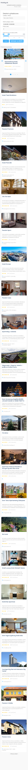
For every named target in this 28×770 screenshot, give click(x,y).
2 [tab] (13, 74)
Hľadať (5, 41)
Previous (2, 61)
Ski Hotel (5, 534)
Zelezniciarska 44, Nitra (8, 141)
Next (26, 61)
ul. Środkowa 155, (6, 647)
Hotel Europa (6, 264)
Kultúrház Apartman (8, 602)
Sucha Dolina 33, (6, 546)
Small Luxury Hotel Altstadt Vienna (13, 568)
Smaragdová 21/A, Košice (8, 208)
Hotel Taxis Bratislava (9, 95)
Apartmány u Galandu (9, 331)
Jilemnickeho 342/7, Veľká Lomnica (8, 750)
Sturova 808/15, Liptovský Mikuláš (8, 277)
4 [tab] (17, 74)
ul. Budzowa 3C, (6, 411)
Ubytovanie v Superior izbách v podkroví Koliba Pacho (12, 366)
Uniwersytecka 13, (6, 681)
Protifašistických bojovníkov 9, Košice (9, 243)
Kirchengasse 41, (6, 580)
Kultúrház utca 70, (6, 614)
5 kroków (5, 433)
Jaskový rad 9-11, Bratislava (9, 107)
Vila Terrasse (6, 196)
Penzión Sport (6, 230)
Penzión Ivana (6, 298)
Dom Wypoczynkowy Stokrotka (12, 635)
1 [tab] (10, 74)
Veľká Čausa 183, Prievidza (8, 377)
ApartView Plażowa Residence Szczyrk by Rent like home (12, 467)
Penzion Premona (7, 129)
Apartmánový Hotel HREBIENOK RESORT (11, 62)
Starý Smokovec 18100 (10, 69)
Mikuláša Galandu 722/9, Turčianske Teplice (8, 344)
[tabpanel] (14, 60)
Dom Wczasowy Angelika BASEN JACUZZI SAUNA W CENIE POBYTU (13, 400)
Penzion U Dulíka (7, 703)
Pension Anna (6, 737)
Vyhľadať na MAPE (17, 41)
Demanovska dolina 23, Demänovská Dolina (8, 175)
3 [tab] (15, 74)
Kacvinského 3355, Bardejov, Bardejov (9, 310)
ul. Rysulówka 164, (6, 512)
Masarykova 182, (6, 715)
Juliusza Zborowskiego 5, (8, 445)
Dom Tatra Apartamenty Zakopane (13, 500)
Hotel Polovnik (7, 163)
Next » (16, 753)
